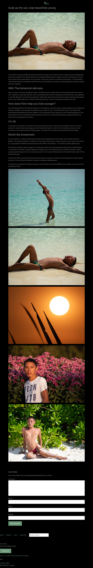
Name (10, 498)
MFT (1, 559)
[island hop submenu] (24, 535)
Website (10, 514)
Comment (12, 479)
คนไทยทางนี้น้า (5, 563)
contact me (5, 551)
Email (10, 506)
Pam (5, 544)
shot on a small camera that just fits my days (14, 555)
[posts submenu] (2, 535)
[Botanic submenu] (9, 535)
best (4, 546)
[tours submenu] (16, 535)
